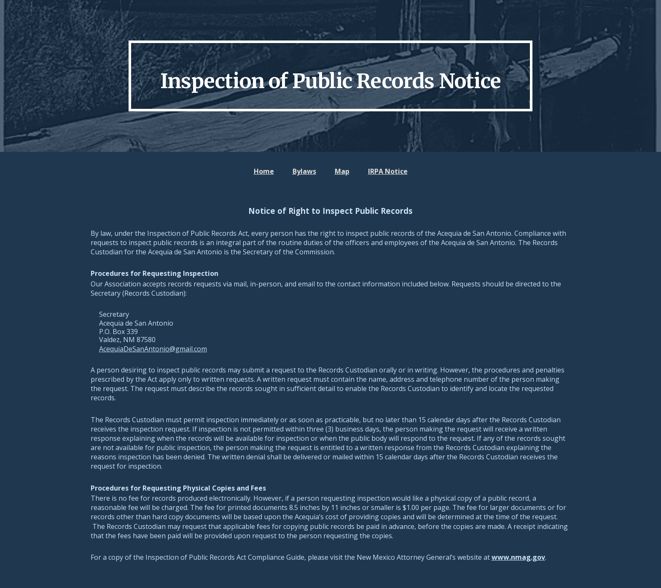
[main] (330, 75)
